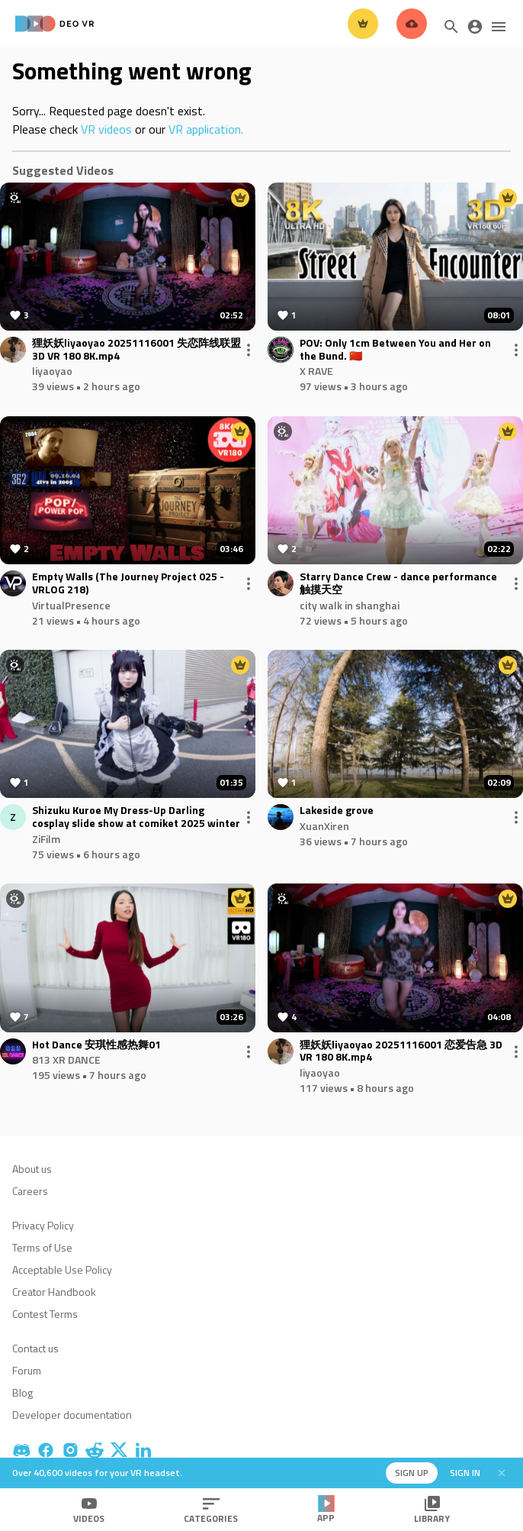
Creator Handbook (54, 1292)
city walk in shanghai (349, 605)
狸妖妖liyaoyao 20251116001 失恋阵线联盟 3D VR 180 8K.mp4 (136, 350)
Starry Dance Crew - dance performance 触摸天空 (398, 583)
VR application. (205, 129)
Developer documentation (72, 1415)
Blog (22, 1392)
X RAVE (316, 371)
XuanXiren (324, 826)
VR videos (106, 129)
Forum (26, 1370)
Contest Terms (45, 1314)
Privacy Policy (43, 1225)
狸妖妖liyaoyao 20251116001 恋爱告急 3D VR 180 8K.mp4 (401, 1051)
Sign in (465, 1472)
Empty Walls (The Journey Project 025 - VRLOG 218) (128, 583)
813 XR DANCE (66, 1059)
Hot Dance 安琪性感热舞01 (96, 1044)
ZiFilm (46, 839)
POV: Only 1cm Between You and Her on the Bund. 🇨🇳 (395, 350)
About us (32, 1169)
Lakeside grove (337, 810)
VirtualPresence (71, 605)
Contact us (35, 1348)
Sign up (411, 1472)
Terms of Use (42, 1247)
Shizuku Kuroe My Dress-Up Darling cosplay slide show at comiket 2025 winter (136, 817)
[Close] (502, 1473)
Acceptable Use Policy (62, 1269)
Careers (30, 1191)
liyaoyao (52, 371)
